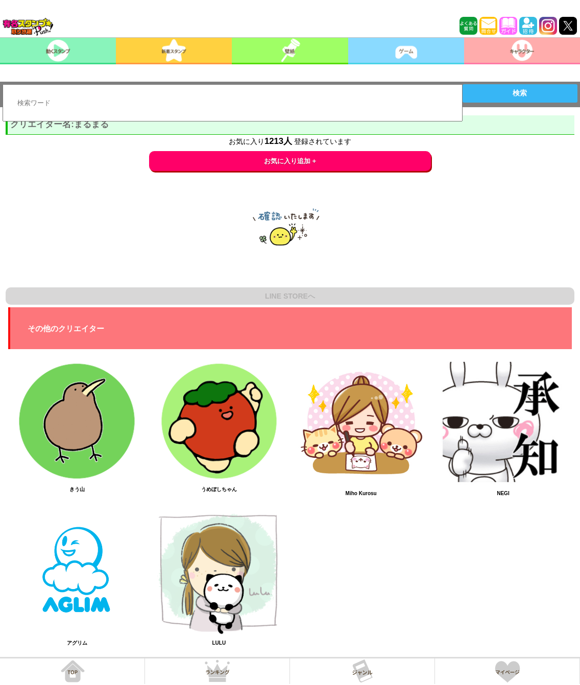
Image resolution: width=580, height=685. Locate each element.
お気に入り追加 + (290, 161)
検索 (520, 93)
